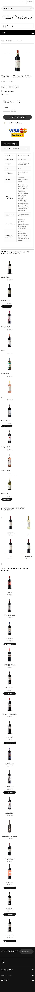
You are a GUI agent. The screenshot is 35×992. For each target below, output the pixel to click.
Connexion (30, 1)
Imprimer (6, 94)
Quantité (5, 107)
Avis (26, 149)
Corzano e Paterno (6, 81)
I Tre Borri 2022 (9, 859)
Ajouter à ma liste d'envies (14, 123)
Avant (1, 517)
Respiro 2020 (10, 763)
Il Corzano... (28, 556)
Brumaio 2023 (5, 327)
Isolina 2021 (5, 373)
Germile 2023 (10, 786)
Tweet (3, 87)
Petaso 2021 (10, 592)
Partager (7, 87)
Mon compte (6, 975)
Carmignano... (5, 420)
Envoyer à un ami (9, 91)
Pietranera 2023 (10, 615)
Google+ (12, 87)
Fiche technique (10, 144)
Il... (2, 397)
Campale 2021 (6, 447)
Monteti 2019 (5, 300)
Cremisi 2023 (5, 470)
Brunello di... (5, 277)
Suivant (1, 564)
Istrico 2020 (9, 638)
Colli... (3, 350)
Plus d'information (12, 149)
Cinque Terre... (6, 493)
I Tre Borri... (10, 533)
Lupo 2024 (9, 882)
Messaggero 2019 (9, 665)
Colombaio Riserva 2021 (9, 836)
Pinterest (16, 87)
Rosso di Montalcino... (10, 714)
